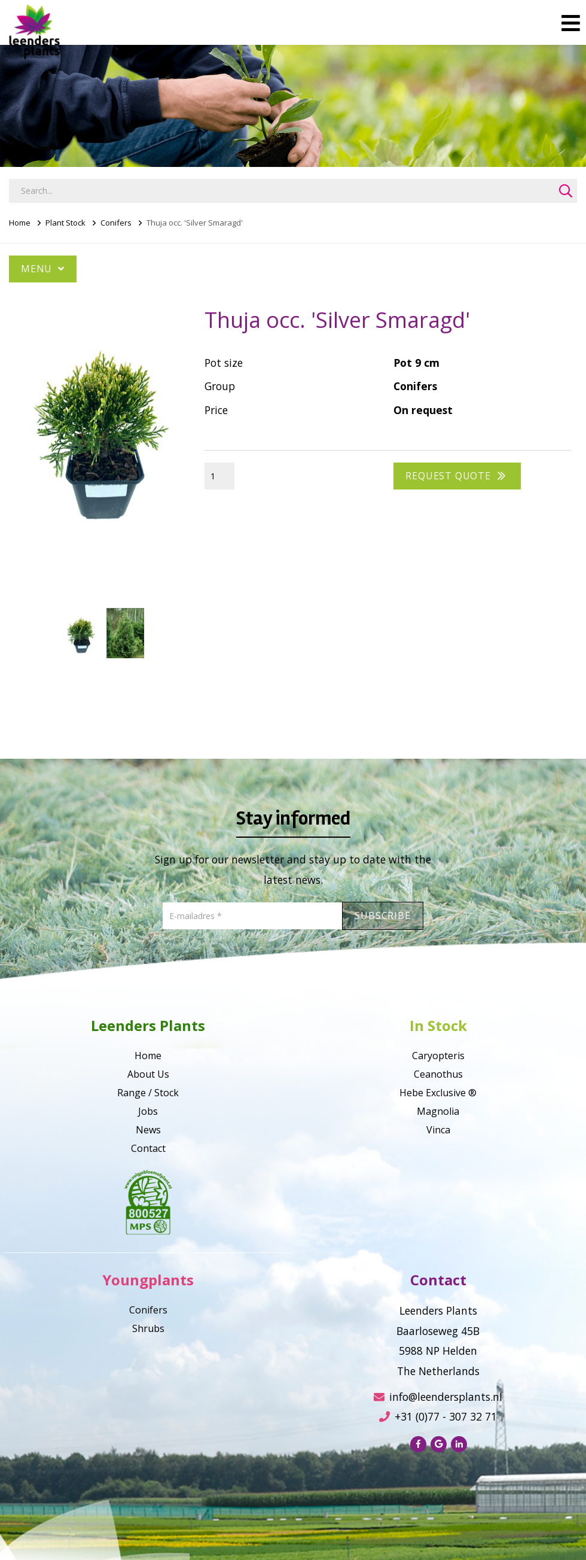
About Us (148, 1074)
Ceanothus (438, 1074)
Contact (148, 1148)
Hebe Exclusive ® (438, 1092)
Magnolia (438, 1111)
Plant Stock (65, 222)
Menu (43, 268)
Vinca (438, 1129)
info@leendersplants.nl (438, 1396)
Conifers (116, 222)
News (148, 1129)
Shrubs (148, 1328)
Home (19, 222)
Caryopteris (438, 1055)
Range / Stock (148, 1092)
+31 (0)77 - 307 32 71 (438, 1416)
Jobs (148, 1111)
